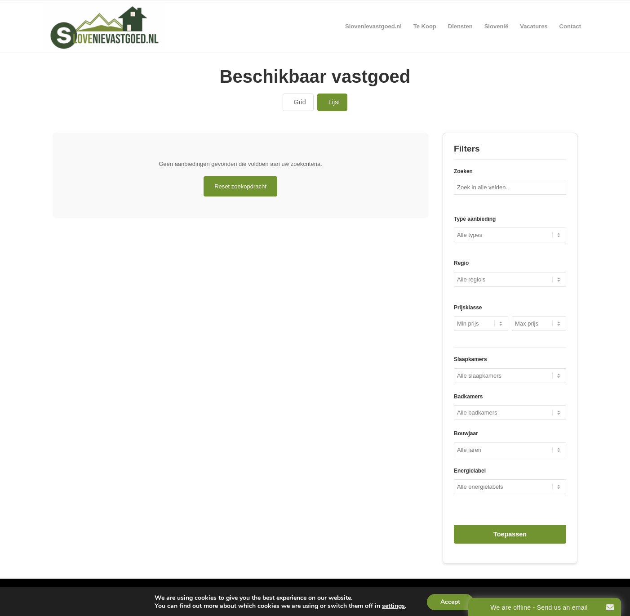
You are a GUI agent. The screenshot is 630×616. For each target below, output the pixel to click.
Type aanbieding (475, 219)
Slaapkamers (470, 359)
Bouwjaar (466, 433)
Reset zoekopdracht (240, 186)
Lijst (334, 102)
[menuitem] (373, 26)
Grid (300, 102)
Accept (450, 602)
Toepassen (510, 534)
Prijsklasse (468, 307)
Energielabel (470, 471)
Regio (461, 263)
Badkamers (468, 396)
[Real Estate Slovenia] (104, 26)
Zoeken (463, 171)
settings (393, 606)
